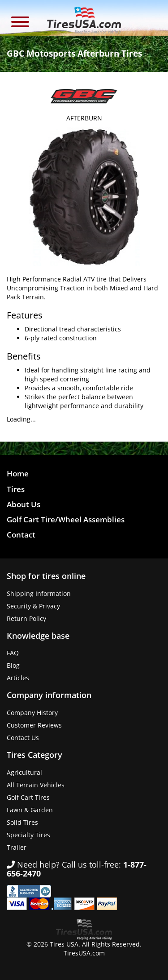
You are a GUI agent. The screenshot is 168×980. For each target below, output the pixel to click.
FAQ (13, 653)
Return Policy (26, 618)
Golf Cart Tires (28, 797)
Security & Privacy (33, 606)
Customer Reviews (34, 725)
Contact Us (23, 737)
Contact (21, 534)
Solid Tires (22, 822)
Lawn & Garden (30, 810)
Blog (13, 665)
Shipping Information (39, 593)
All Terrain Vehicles (36, 785)
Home (18, 473)
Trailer (16, 847)
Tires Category (34, 754)
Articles (18, 678)
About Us (23, 504)
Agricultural (24, 772)
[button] (20, 23)
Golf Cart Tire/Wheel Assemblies (66, 519)
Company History (32, 712)
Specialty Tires (28, 835)
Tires (16, 489)
